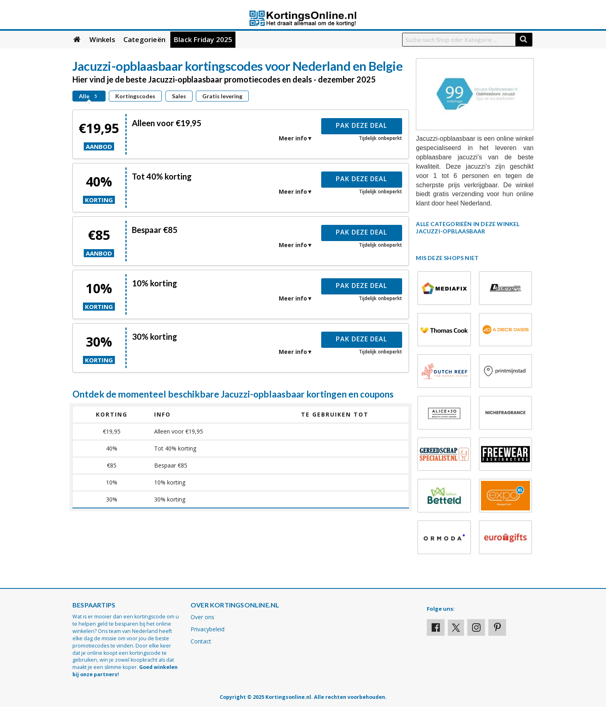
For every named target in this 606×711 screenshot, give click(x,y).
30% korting (154, 336)
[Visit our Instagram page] (476, 627)
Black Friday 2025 (203, 39)
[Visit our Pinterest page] (497, 627)
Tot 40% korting (162, 176)
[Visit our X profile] (456, 628)
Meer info (293, 138)
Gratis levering (222, 96)
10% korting (154, 283)
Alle (89, 96)
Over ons (202, 617)
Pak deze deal (361, 125)
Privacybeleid (208, 629)
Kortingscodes (135, 96)
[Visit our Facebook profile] (436, 627)
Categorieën (144, 39)
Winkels (102, 39)
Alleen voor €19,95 (166, 123)
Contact (201, 641)
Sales (179, 96)
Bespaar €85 (155, 230)
